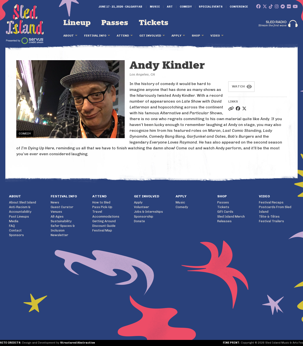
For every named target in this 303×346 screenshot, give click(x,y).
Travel (97, 211)
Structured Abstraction (77, 342)
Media (14, 221)
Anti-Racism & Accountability (20, 209)
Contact (15, 230)
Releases (224, 221)
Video (215, 35)
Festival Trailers (271, 221)
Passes (114, 23)
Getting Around (104, 221)
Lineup (77, 23)
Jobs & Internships (148, 211)
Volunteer (141, 207)
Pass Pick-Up (102, 207)
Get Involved (150, 35)
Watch (238, 86)
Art (170, 7)
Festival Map (102, 230)
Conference (239, 7)
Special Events (211, 7)
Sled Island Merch (231, 216)
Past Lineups (19, 216)
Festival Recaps (271, 202)
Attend (123, 35)
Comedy (186, 7)
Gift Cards (225, 211)
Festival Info (95, 35)
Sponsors (16, 235)
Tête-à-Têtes (269, 216)
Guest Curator (62, 207)
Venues (56, 211)
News (55, 202)
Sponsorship (143, 216)
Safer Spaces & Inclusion (63, 228)
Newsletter (59, 235)
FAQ (12, 226)
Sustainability (61, 221)
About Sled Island (22, 202)
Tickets (153, 23)
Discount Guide (103, 226)
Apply (176, 35)
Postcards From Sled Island (275, 209)
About (68, 35)
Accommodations (105, 216)
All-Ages (57, 216)
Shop (196, 35)
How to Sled (101, 202)
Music (155, 7)
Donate (139, 221)
